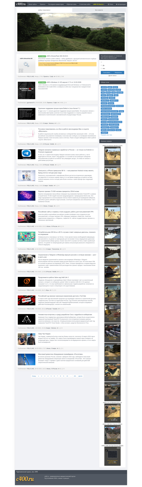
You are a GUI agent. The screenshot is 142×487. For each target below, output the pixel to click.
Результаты (118, 72)
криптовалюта (115, 120)
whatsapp (107, 109)
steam (106, 107)
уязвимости (107, 129)
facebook (112, 103)
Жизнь (45, 214)
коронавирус (107, 120)
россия (106, 125)
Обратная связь (71, 4)
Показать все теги (108, 134)
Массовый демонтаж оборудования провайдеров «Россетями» (60, 362)
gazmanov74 (30, 110)
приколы (107, 123)
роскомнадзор (113, 123)
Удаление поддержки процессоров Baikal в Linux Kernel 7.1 (59, 116)
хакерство (111, 130)
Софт (51, 76)
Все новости (99, 10)
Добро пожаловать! (44, 10)
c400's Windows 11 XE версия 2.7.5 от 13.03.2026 (59, 90)
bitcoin (114, 102)
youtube (106, 112)
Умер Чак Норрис (44, 341)
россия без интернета (114, 125)
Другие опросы (113, 75)
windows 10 (107, 111)
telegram (110, 107)
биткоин (111, 112)
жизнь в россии (108, 116)
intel (106, 105)
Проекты (42, 4)
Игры (47, 298)
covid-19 (107, 103)
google (116, 103)
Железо (51, 131)
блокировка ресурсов (109, 114)
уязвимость (113, 129)
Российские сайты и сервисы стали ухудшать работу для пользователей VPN (65, 219)
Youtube (55, 316)
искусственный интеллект (110, 118)
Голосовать (106, 72)
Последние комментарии (56, 4)
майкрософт (107, 121)
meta (113, 105)
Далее (80, 376)
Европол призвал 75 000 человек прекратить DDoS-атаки (58, 199)
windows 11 (113, 111)
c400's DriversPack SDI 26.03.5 (53, 56)
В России (46, 152)
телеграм (107, 127)
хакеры (116, 130)
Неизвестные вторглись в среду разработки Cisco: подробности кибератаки (65, 322)
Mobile (52, 152)
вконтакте (117, 114)
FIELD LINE (30, 76)
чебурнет (107, 132)
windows (112, 109)
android (106, 102)
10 (67, 376)
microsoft (117, 105)
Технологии (55, 257)
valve (115, 107)
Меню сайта (33, 4)
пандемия (114, 121)
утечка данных (113, 127)
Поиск (110, 4)
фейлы (106, 130)
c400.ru (21, 4)
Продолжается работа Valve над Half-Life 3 (53, 285)
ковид (118, 118)
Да (103, 65)
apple (111, 102)
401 (75, 376)
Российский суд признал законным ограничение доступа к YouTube (62, 304)
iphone (109, 105)
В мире (45, 131)
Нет (103, 68)
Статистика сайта (84, 4)
